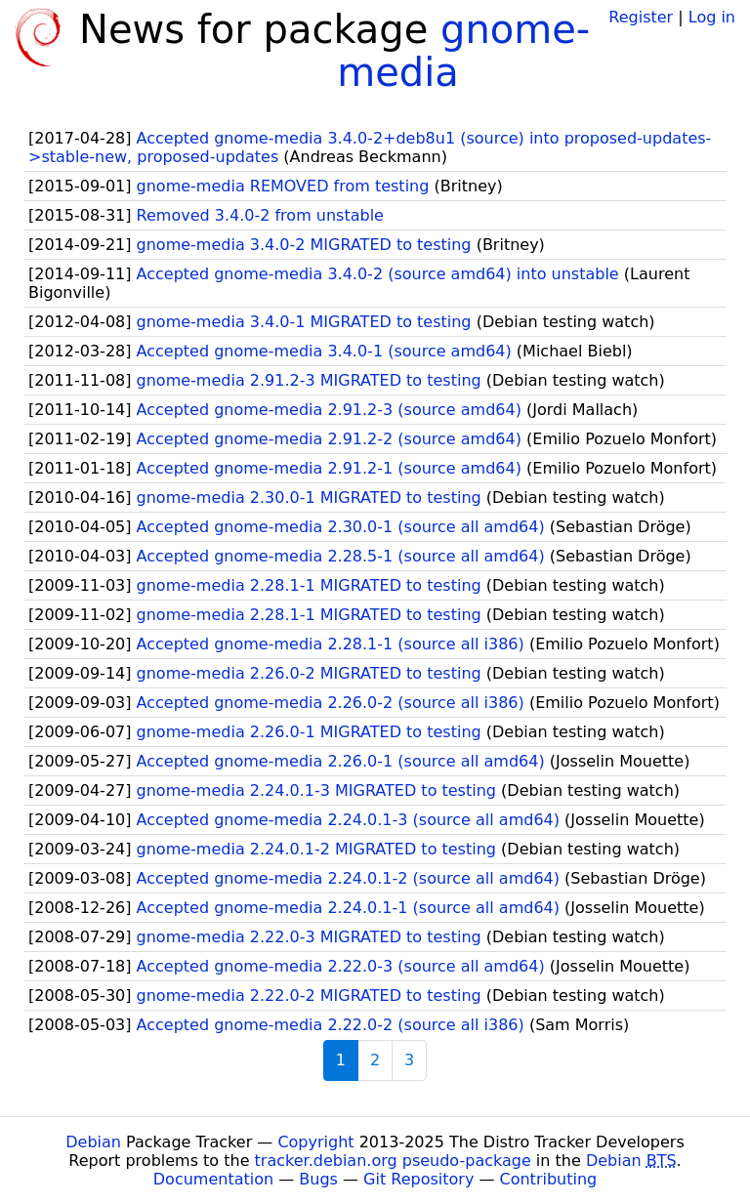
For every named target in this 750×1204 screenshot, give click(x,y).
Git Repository (418, 1179)
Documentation (213, 1179)
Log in (711, 17)
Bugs (318, 1179)
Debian (93, 1142)
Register (640, 17)
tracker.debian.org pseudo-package (393, 1160)
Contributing (549, 1179)
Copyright (315, 1142)
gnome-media (463, 51)
